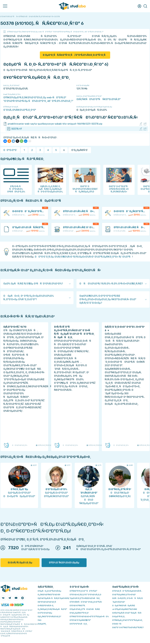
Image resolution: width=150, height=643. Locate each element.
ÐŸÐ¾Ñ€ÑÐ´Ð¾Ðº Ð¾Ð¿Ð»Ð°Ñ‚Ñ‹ (86, 602)
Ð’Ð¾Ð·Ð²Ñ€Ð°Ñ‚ (77, 605)
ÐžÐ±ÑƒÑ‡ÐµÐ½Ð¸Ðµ (20, 562)
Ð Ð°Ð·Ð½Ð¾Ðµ (45, 613)
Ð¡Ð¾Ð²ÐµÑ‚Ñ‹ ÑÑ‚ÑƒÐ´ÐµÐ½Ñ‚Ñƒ (54, 598)
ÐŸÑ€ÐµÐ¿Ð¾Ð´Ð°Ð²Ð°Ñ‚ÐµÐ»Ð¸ (127, 620)
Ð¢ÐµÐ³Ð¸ (42, 624)
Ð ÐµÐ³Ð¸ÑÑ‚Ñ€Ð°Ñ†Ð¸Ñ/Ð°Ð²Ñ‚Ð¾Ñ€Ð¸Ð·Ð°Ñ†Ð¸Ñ (75, 55)
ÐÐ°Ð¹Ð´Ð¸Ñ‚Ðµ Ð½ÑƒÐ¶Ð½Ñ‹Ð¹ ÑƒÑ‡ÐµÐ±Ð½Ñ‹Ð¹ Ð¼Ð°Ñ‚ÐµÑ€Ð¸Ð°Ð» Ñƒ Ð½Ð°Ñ (83, 256)
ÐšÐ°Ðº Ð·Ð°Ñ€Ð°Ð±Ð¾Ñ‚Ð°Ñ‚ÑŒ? (128, 627)
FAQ (39, 620)
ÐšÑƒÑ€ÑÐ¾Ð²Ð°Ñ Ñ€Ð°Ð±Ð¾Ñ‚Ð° (98, 99)
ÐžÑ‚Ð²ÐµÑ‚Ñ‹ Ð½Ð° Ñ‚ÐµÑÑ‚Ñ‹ (127, 613)
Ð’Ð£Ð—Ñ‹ (117, 624)
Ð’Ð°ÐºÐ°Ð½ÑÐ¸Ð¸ (78, 624)
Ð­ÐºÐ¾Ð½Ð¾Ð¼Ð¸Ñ (47, 602)
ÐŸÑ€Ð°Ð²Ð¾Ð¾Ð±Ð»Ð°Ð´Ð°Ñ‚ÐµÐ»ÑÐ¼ (89, 616)
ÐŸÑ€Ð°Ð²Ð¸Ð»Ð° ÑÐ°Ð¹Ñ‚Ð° (83, 591)
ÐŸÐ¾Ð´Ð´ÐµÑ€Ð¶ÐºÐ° (80, 620)
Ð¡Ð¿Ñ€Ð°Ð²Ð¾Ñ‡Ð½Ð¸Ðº (49, 616)
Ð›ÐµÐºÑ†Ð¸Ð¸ (118, 616)
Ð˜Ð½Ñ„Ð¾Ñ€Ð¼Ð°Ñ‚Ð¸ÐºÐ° (19, 110)
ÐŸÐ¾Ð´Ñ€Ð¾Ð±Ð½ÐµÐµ (64, 562)
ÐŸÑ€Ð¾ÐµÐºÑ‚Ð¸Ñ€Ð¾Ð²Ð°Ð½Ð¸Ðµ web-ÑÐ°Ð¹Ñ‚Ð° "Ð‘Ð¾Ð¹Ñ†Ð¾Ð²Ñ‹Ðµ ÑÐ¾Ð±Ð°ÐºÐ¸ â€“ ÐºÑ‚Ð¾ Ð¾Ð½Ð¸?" (55, 32)
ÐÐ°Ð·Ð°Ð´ (10, 150)
